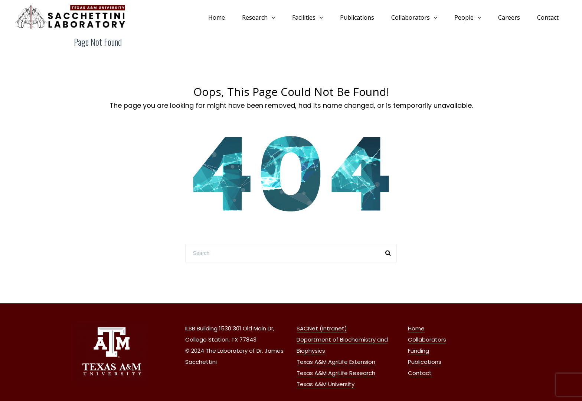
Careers (509, 17)
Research (255, 17)
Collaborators (410, 17)
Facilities (303, 17)
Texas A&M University (325, 384)
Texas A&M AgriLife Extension (336, 362)
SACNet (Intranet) (322, 328)
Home (216, 17)
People (464, 17)
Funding (418, 351)
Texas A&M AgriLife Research (336, 373)
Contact (548, 17)
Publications (357, 17)
